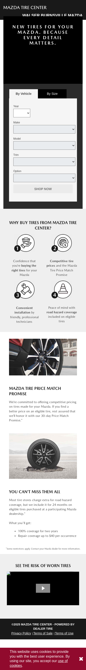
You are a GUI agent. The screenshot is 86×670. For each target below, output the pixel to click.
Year (16, 106)
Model (17, 138)
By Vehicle (23, 95)
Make (16, 122)
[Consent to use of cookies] (81, 659)
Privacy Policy (21, 633)
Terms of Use (64, 633)
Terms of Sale (43, 633)
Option (17, 171)
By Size (52, 93)
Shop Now (43, 189)
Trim (16, 155)
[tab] (23, 93)
